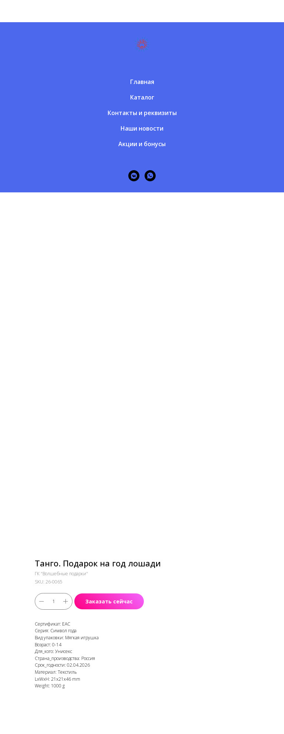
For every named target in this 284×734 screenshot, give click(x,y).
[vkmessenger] (133, 175)
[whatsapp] (150, 175)
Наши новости (142, 128)
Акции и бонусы (142, 144)
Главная (142, 82)
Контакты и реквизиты (142, 113)
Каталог (142, 97)
